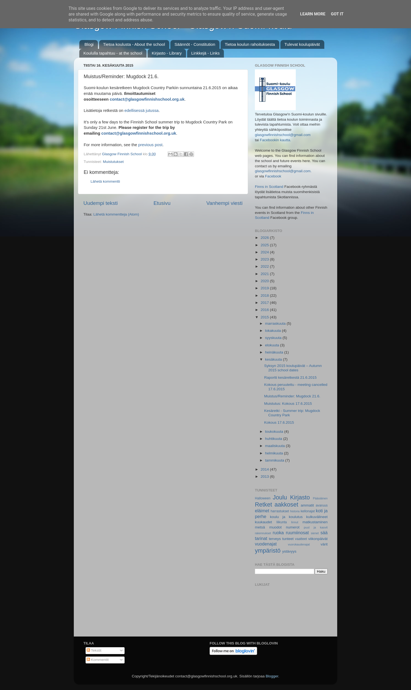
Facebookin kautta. (275, 140)
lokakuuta (273, 331)
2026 (265, 238)
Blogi (89, 44)
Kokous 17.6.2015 (279, 422)
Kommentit (98, 660)
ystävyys (289, 551)
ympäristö (268, 550)
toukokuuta (274, 431)
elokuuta (272, 345)
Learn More (312, 14)
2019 (265, 288)
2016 (265, 310)
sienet (315, 533)
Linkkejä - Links (205, 53)
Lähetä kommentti (105, 181)
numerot (293, 527)
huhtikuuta (274, 439)
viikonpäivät (318, 539)
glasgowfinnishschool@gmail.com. (283, 171)
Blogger (272, 676)
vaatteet (301, 539)
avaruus (322, 505)
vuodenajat (266, 543)
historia (295, 511)
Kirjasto (300, 497)
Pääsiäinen (320, 498)
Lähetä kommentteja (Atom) (116, 214)
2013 (265, 476)
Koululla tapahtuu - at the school (112, 53)
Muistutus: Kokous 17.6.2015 (288, 403)
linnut (294, 522)
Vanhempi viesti (224, 203)
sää (324, 532)
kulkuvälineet (317, 517)
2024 (265, 252)
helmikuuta (274, 453)
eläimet (262, 510)
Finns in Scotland (269, 187)
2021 (265, 274)
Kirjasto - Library (167, 53)
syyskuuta (274, 338)
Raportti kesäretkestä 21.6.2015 (290, 377)
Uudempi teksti (100, 203)
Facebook (273, 176)
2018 (265, 295)
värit (324, 544)
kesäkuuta (274, 359)
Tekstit (94, 650)
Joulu (280, 497)
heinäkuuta (274, 352)
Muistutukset (113, 162)
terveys (275, 539)
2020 (265, 281)
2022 (265, 266)
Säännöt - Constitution (194, 44)
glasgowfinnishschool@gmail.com (283, 135)
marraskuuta (276, 323)
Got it (337, 14)
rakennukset (263, 533)
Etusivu (162, 203)
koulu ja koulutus (286, 517)
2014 (265, 469)
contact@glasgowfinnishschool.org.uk (147, 99)
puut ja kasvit (316, 527)
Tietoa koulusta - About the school (134, 44)
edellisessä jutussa (142, 110)
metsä (260, 527)
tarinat (261, 538)
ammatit (307, 505)
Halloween (263, 498)
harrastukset (280, 511)
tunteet (288, 539)
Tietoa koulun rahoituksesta (250, 44)
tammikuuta (275, 460)
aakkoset (286, 504)
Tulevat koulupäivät (302, 44)
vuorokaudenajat (299, 544)
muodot (275, 527)
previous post (150, 145)
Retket (263, 504)
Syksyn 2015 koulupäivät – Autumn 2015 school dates (293, 368)
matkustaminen (315, 522)
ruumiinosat (297, 532)
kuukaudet (263, 522)
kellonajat (308, 511)
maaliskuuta (275, 446)
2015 (265, 317)
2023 (265, 259)
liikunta (282, 522)
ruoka (278, 532)
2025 (265, 245)
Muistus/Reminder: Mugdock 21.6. (292, 396)
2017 (265, 303)
